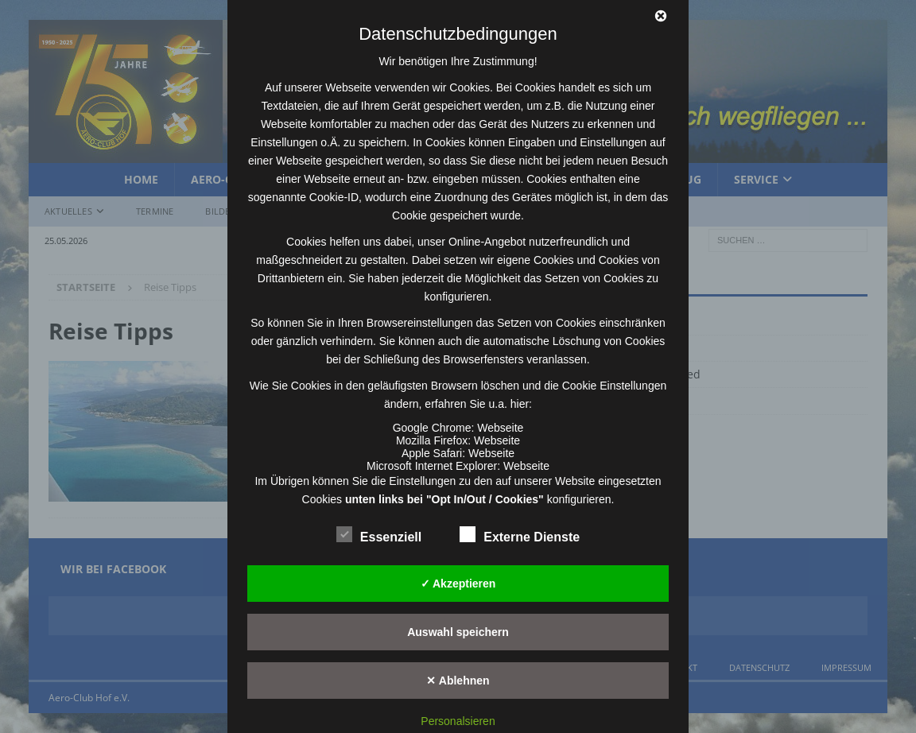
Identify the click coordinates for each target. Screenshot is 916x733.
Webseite (500, 427)
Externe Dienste (520, 535)
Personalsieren (458, 721)
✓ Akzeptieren (458, 583)
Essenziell (378, 535)
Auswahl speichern (458, 632)
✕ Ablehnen (457, 680)
